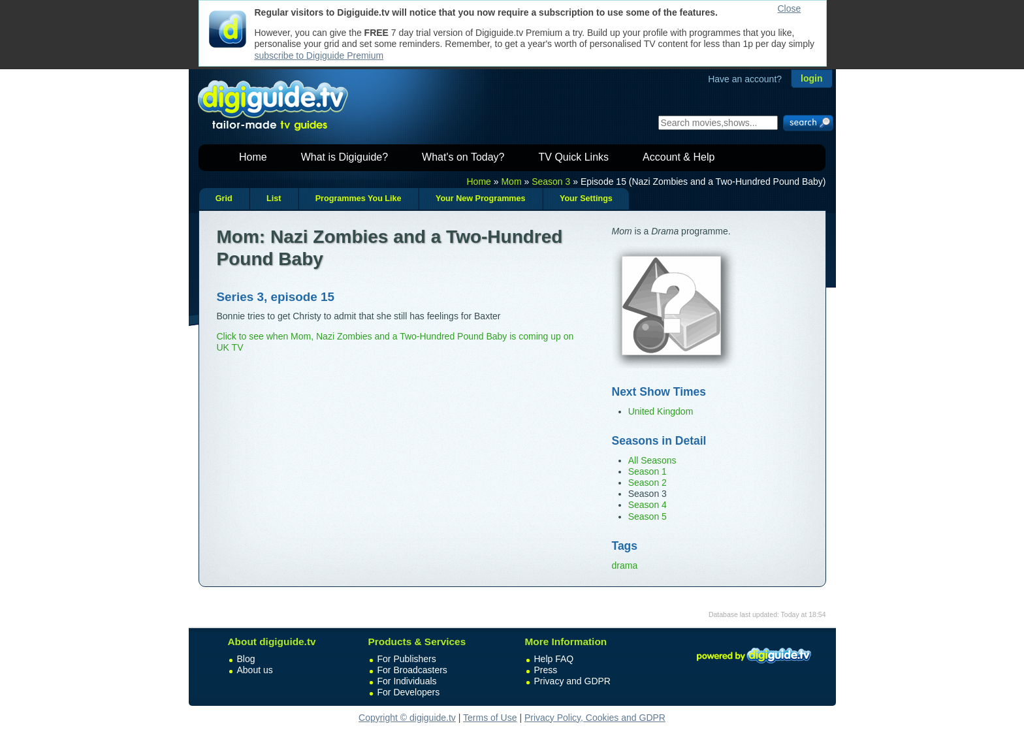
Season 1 (647, 471)
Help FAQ (554, 659)
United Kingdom (661, 411)
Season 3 (551, 181)
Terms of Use (490, 717)
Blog (246, 659)
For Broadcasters (412, 670)
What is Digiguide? (344, 157)
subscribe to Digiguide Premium (319, 55)
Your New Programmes (481, 198)
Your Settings (586, 198)
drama (625, 565)
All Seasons (652, 460)
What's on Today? (463, 157)
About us (255, 670)
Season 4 (647, 505)
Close (789, 8)
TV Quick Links (573, 157)
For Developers (408, 692)
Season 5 (647, 516)
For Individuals (407, 681)
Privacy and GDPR (572, 681)
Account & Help (678, 157)
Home (253, 157)
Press (546, 670)
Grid (224, 198)
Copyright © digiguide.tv (407, 717)
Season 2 (647, 482)
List (273, 198)
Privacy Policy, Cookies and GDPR (594, 717)
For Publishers (406, 659)
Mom (511, 181)
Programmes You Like (358, 198)
